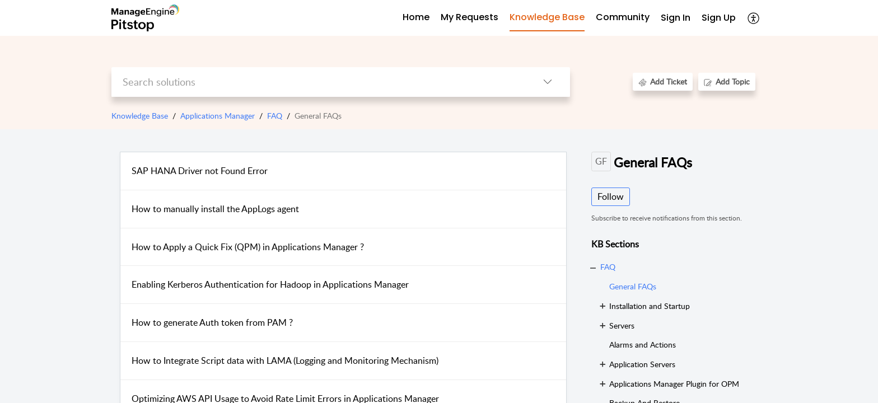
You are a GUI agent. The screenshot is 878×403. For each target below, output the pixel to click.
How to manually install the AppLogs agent (215, 209)
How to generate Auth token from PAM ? (212, 322)
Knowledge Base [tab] (547, 17)
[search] (318, 82)
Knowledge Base (139, 115)
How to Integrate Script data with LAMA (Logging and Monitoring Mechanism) (285, 360)
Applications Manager (217, 115)
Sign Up (719, 17)
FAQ (274, 115)
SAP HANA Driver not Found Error (200, 171)
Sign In (675, 17)
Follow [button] (610, 196)
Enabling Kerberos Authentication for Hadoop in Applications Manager (270, 284)
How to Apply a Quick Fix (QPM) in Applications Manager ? (248, 247)
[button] (754, 18)
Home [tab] (416, 17)
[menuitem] (675, 18)
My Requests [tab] (469, 17)
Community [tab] (623, 17)
